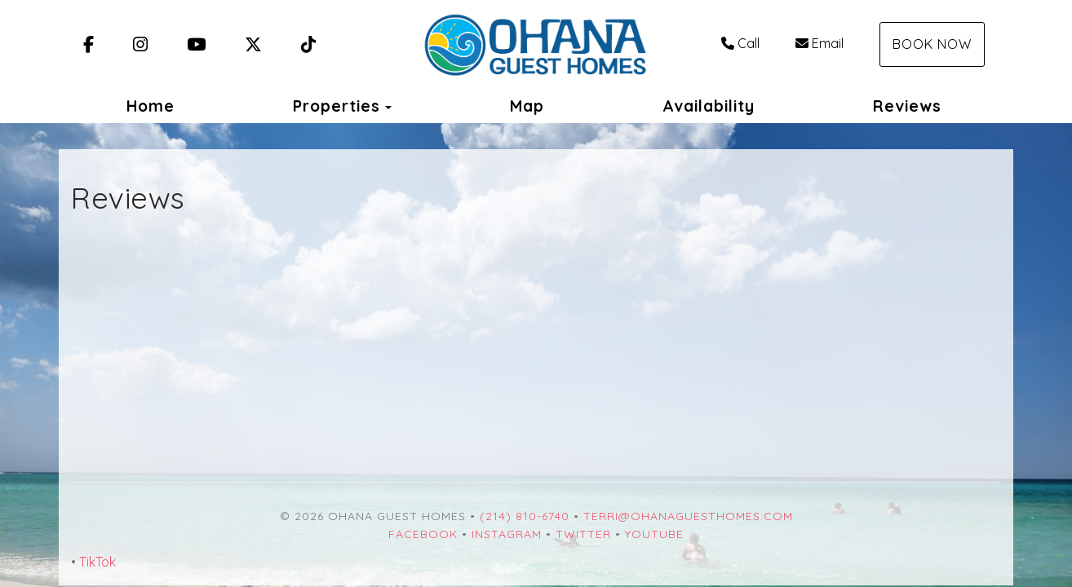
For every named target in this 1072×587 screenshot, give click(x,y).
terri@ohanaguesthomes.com (688, 516)
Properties (336, 106)
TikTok (97, 562)
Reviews (907, 106)
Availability (708, 106)
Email (819, 43)
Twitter (583, 534)
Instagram (507, 534)
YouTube (654, 534)
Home (150, 106)
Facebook (423, 534)
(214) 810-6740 (524, 516)
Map (527, 106)
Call (740, 43)
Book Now (932, 44)
